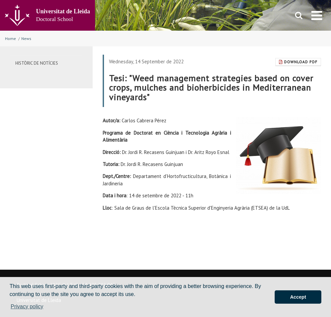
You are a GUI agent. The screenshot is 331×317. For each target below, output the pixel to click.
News (26, 38)
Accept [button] (298, 297)
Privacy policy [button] (27, 306)
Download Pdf (298, 61)
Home (10, 38)
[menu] (317, 15)
